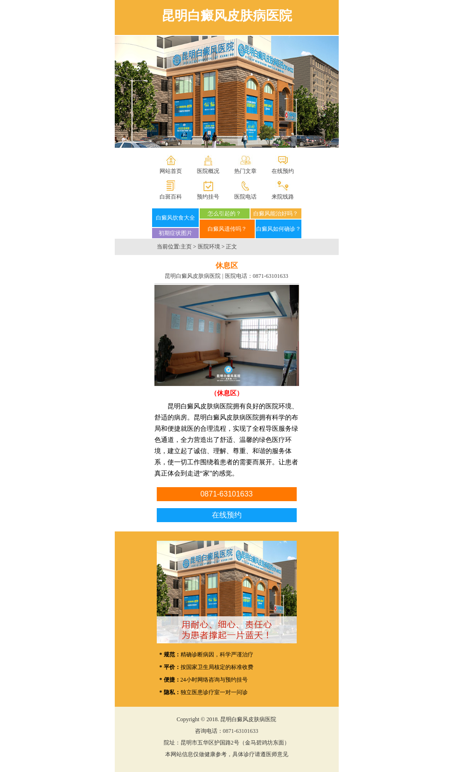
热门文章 (245, 171)
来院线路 (283, 196)
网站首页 (171, 171)
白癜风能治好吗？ (275, 213)
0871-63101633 (270, 276)
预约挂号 (208, 196)
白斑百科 (171, 196)
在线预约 (283, 171)
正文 (231, 246)
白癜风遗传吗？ (227, 229)
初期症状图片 (175, 233)
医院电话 (245, 196)
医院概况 (208, 171)
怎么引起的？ (224, 213)
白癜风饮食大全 (175, 217)
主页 (186, 246)
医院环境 (209, 246)
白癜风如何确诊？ (278, 229)
